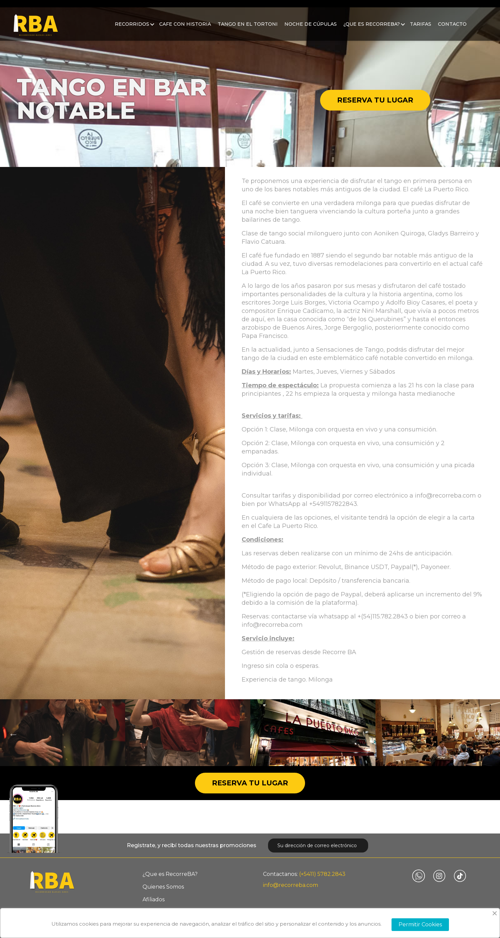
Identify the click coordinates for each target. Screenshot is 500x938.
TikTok (460, 876)
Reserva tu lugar (375, 100)
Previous (11, 732)
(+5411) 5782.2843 (322, 874)
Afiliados (154, 899)
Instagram (439, 876)
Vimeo (418, 876)
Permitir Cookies (420, 924)
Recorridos (132, 28)
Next (488, 732)
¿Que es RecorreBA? (371, 28)
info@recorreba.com (290, 885)
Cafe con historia (185, 28)
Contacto (452, 28)
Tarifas (420, 28)
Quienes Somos (163, 887)
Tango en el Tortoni (248, 28)
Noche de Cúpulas (310, 28)
